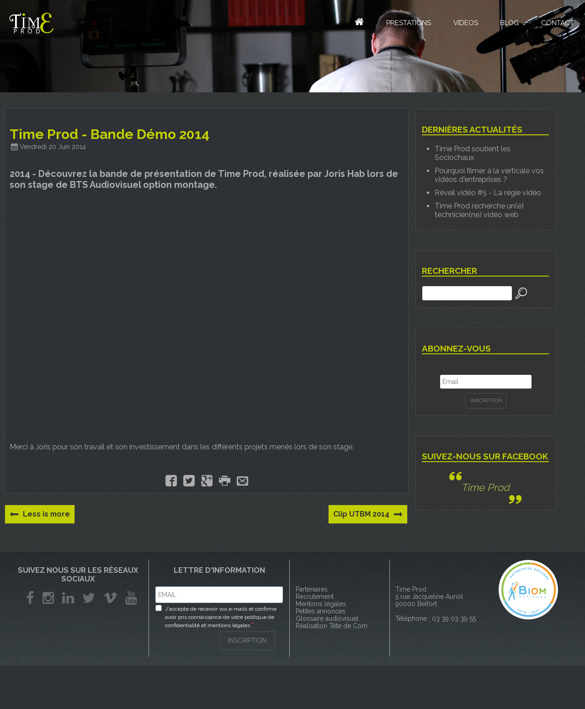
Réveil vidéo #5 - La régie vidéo (488, 192)
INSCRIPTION (247, 640)
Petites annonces (321, 611)
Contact (557, 24)
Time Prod (485, 487)
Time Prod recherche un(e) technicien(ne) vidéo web (479, 210)
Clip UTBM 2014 (368, 514)
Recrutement (315, 596)
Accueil (352, 22)
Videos (464, 24)
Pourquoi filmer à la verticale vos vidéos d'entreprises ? (489, 175)
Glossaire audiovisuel (327, 618)
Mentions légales (321, 604)
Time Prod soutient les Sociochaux (473, 153)
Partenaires (312, 589)
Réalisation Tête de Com (331, 625)
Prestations (406, 24)
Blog (508, 24)
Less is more (40, 514)
